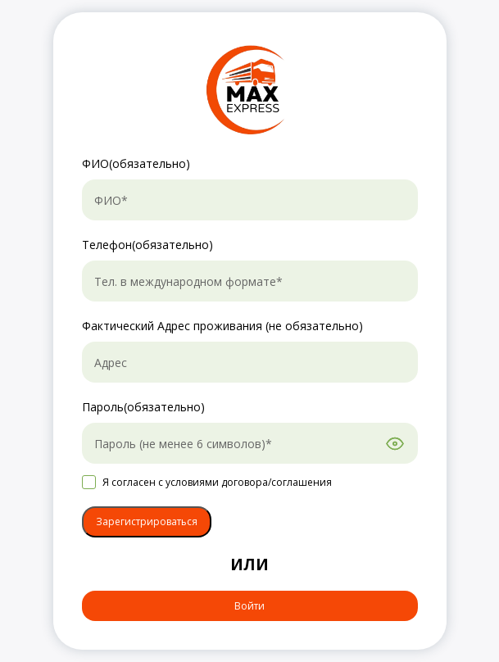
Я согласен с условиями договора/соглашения (217, 482)
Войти (249, 606)
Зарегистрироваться (146, 521)
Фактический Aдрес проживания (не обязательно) (222, 325)
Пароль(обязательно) (143, 407)
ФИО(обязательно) (136, 163)
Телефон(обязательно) (147, 244)
